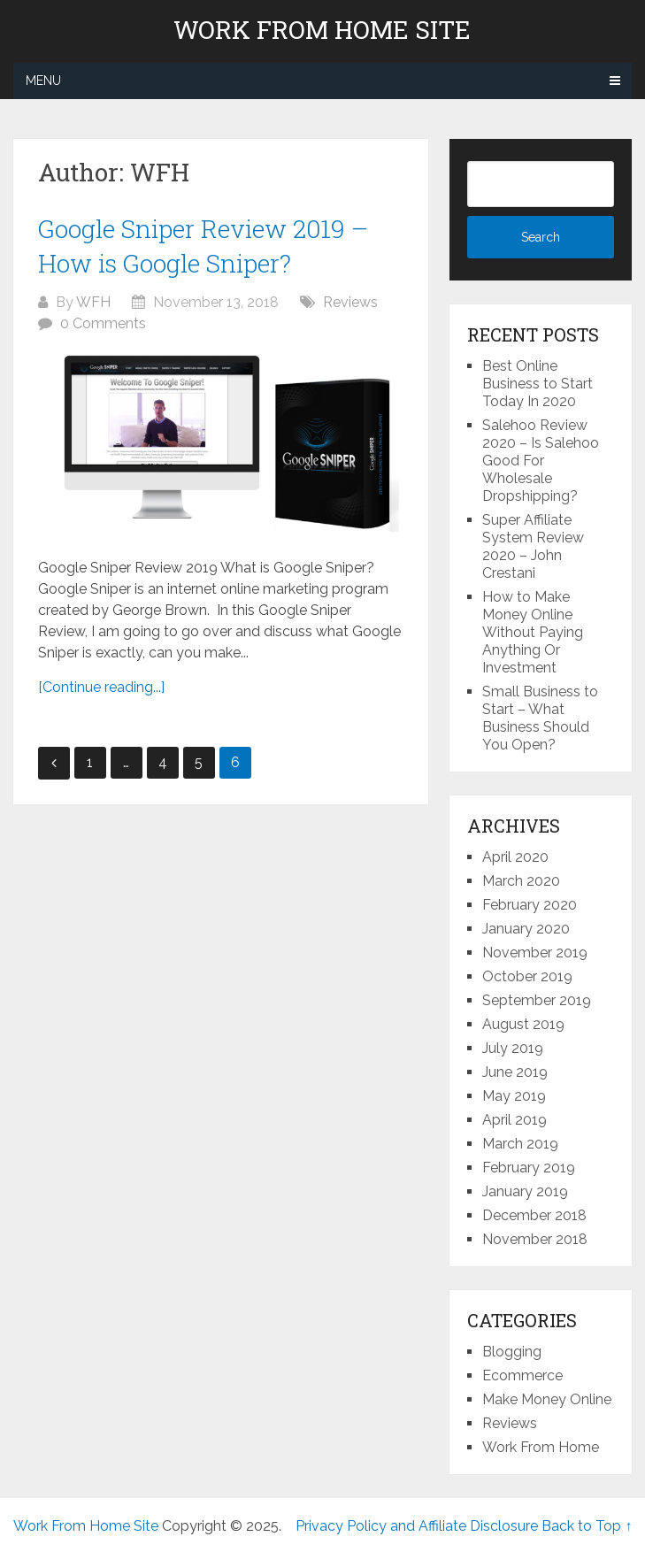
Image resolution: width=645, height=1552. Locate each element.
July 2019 (512, 1048)
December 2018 (534, 1215)
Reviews (350, 302)
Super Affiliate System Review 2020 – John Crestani (533, 546)
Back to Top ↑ (586, 1525)
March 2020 (521, 880)
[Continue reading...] (101, 687)
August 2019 (523, 1024)
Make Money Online (546, 1399)
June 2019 (515, 1072)
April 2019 (514, 1119)
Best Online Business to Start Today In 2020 (537, 383)
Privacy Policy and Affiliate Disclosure (417, 1525)
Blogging (511, 1351)
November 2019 (534, 952)
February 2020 (529, 904)
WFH (93, 302)
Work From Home (540, 1447)
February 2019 (528, 1167)
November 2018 (534, 1239)
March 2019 (520, 1143)
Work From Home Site (322, 30)
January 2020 (526, 928)
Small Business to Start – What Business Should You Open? (540, 718)
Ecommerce (522, 1375)
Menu (43, 80)
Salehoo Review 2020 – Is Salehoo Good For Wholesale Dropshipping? (540, 460)
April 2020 (515, 857)
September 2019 (536, 1000)
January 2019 (525, 1191)
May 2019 (514, 1095)
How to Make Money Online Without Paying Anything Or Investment (532, 632)
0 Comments (103, 323)
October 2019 (527, 976)
